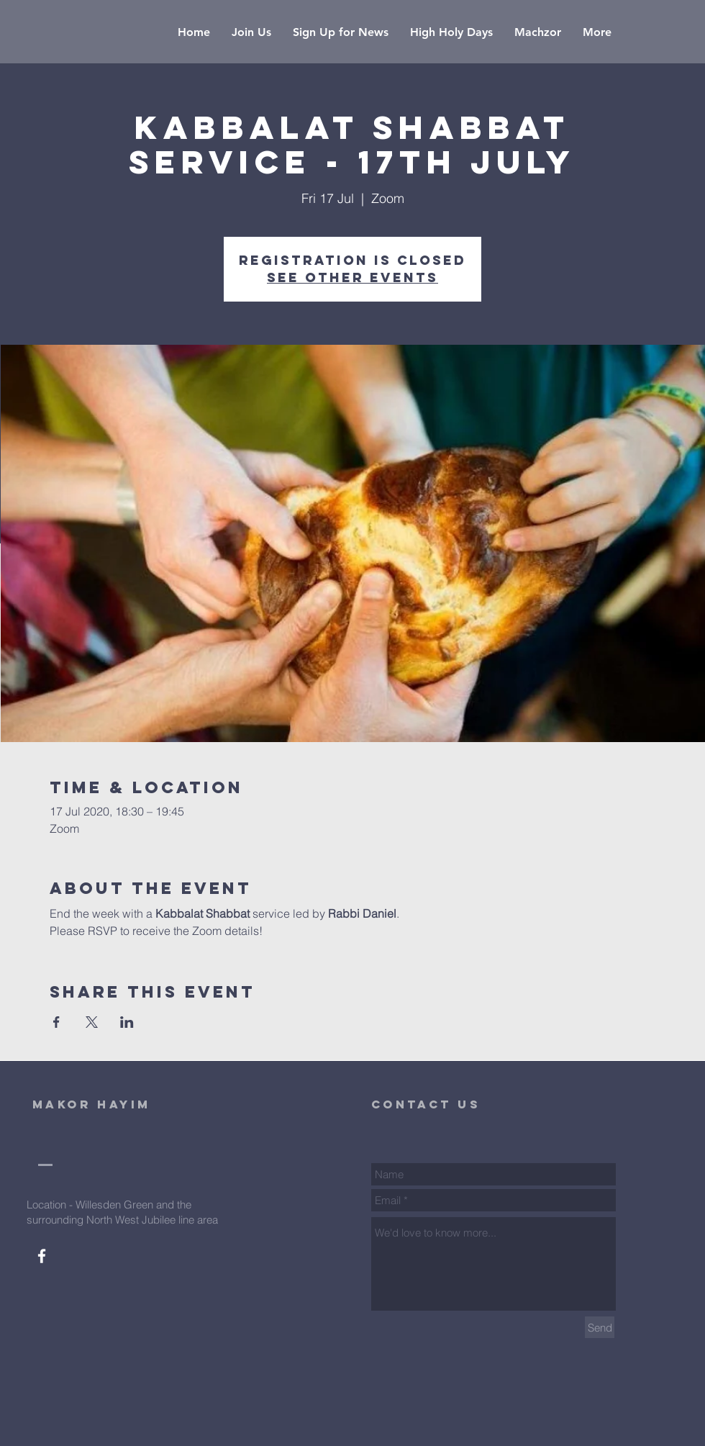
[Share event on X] (92, 1022)
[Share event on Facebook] (56, 1022)
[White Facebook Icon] (41, 1256)
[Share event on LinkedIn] (127, 1022)
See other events (352, 277)
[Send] (599, 1327)
